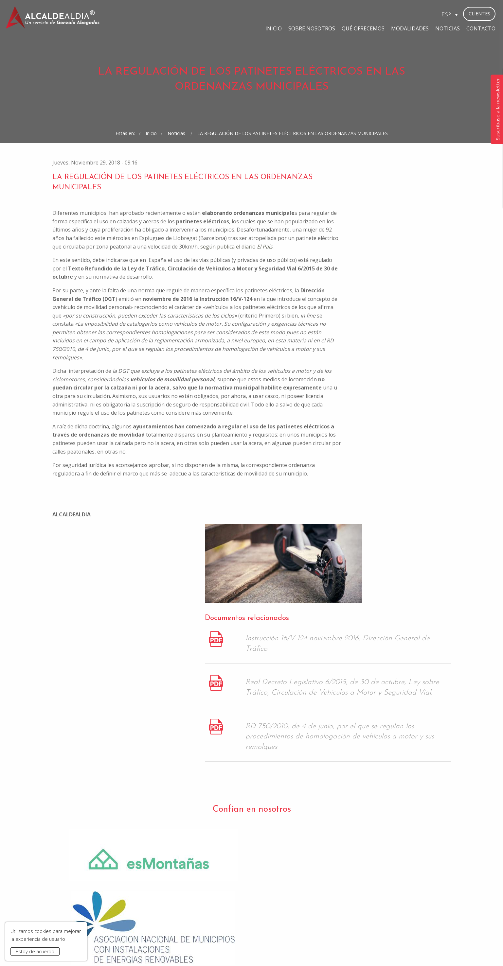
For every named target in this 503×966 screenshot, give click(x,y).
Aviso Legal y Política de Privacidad (179, 950)
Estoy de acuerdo (35, 951)
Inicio (214, 14)
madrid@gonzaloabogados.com (189, 905)
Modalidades (350, 14)
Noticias (388, 14)
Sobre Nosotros (252, 14)
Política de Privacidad (273, 835)
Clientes (479, 13)
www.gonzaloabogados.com (348, 950)
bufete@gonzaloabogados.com (291, 905)
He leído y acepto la (252, 835)
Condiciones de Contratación (254, 950)
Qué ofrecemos (303, 14)
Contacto (421, 14)
